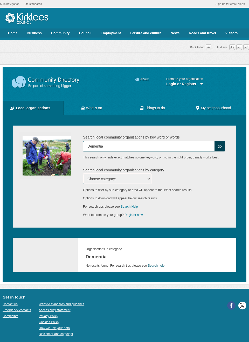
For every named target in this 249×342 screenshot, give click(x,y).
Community (60, 33)
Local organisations (33, 108)
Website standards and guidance (61, 304)
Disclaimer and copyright (56, 334)
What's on (94, 108)
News (175, 33)
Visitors (231, 33)
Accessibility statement (54, 310)
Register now (134, 215)
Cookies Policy (49, 322)
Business (34, 33)
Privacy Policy (48, 316)
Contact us (10, 304)
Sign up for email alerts (230, 3)
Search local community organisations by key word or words (131, 137)
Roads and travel (202, 33)
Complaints (10, 316)
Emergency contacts (17, 310)
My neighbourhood (216, 108)
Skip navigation (9, 3)
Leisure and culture (145, 33)
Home (12, 33)
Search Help (129, 206)
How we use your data (54, 328)
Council (85, 33)
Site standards (33, 3)
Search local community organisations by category (123, 170)
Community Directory (46, 82)
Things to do (155, 108)
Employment (111, 33)
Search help (156, 265)
